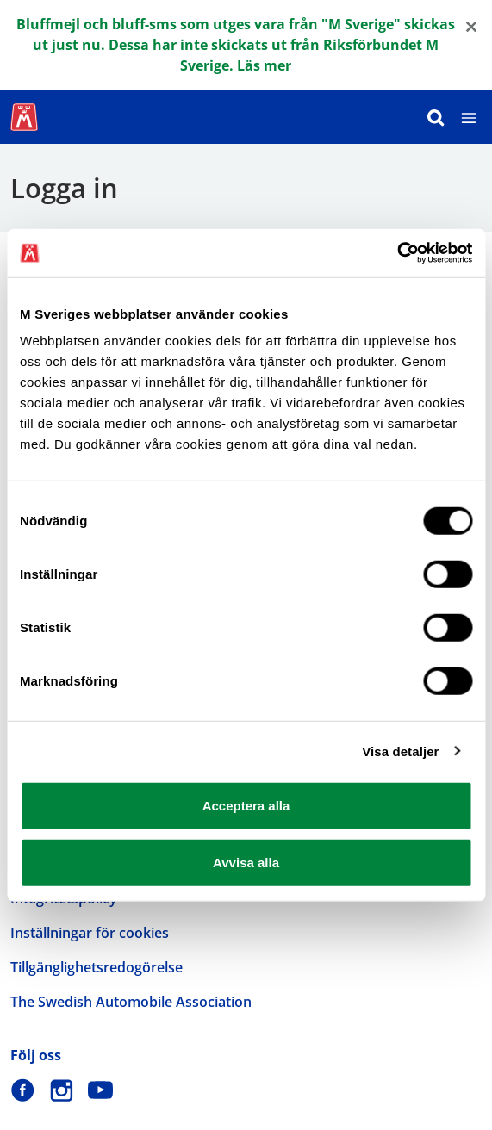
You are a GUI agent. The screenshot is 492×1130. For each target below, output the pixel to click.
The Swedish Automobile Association (131, 1001)
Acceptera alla (246, 805)
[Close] (471, 25)
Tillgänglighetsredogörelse (96, 967)
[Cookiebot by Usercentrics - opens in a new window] (396, 253)
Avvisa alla (246, 861)
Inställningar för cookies (89, 932)
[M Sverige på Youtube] (100, 1089)
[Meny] (469, 117)
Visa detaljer (400, 750)
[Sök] (436, 117)
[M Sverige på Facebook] (22, 1089)
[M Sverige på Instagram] (61, 1089)
